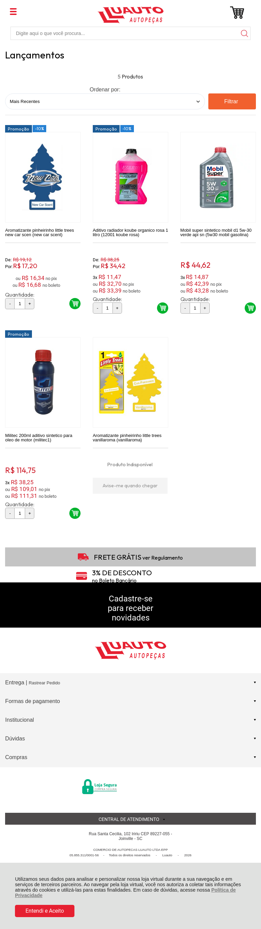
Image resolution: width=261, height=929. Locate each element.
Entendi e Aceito (44, 911)
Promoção (18, 129)
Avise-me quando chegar (130, 486)
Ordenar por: (105, 89)
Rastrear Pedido (44, 683)
